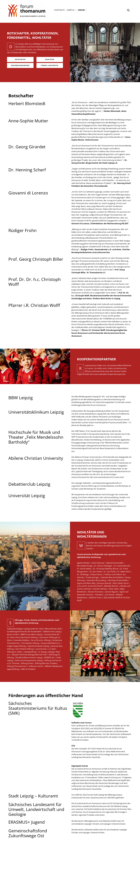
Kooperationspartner (20, 65)
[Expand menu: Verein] (86, 10)
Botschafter (20, 59)
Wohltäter (49, 59)
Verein (81, 10)
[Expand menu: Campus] (75, 10)
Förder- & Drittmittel (50, 65)
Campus (70, 10)
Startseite (59, 10)
